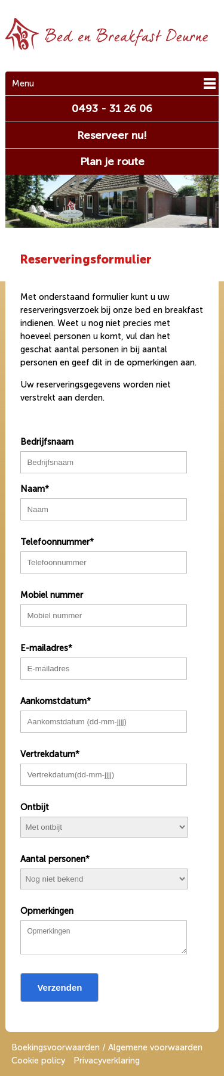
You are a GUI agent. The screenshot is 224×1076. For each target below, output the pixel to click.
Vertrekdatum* (49, 754)
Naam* (34, 488)
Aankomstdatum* (55, 701)
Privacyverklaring (106, 1060)
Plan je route (112, 161)
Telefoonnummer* (57, 542)
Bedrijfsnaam (46, 441)
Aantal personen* (55, 859)
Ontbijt (34, 807)
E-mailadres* (46, 648)
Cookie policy (38, 1060)
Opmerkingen (46, 911)
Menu (23, 83)
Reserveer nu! (112, 135)
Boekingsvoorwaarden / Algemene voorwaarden (106, 1047)
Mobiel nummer (51, 595)
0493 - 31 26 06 (112, 108)
